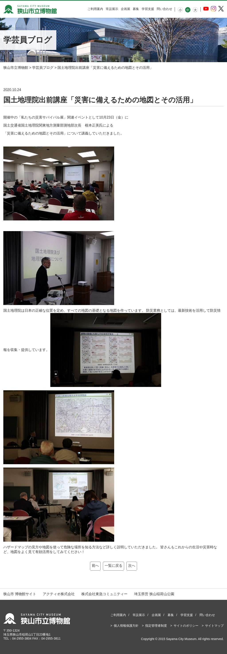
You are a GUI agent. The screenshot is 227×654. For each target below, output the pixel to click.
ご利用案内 (95, 9)
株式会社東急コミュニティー (104, 594)
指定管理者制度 (156, 625)
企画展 (125, 9)
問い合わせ (164, 9)
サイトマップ (214, 625)
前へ (95, 565)
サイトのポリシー (186, 625)
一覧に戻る (113, 565)
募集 (136, 9)
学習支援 (148, 9)
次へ (131, 565)
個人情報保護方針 (126, 625)
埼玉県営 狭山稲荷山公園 (154, 594)
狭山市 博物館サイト (19, 594)
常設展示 (112, 9)
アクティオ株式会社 (59, 594)
